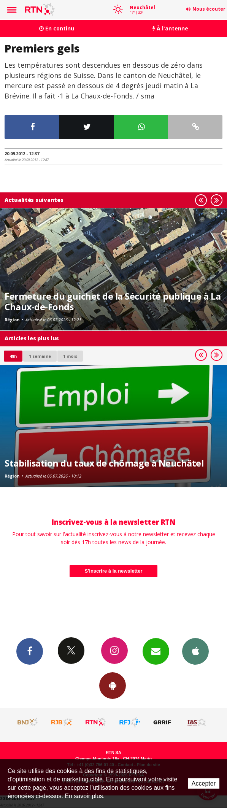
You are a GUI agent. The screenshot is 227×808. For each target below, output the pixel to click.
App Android (112, 685)
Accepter (204, 783)
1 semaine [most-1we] (40, 356)
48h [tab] (13, 356)
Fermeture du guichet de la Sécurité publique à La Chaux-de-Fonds (113, 301)
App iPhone (195, 651)
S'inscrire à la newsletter (114, 571)
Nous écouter (208, 9)
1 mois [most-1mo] (70, 356)
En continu (56, 28)
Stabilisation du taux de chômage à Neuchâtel (104, 463)
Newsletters (156, 651)
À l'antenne (170, 28)
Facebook (29, 651)
